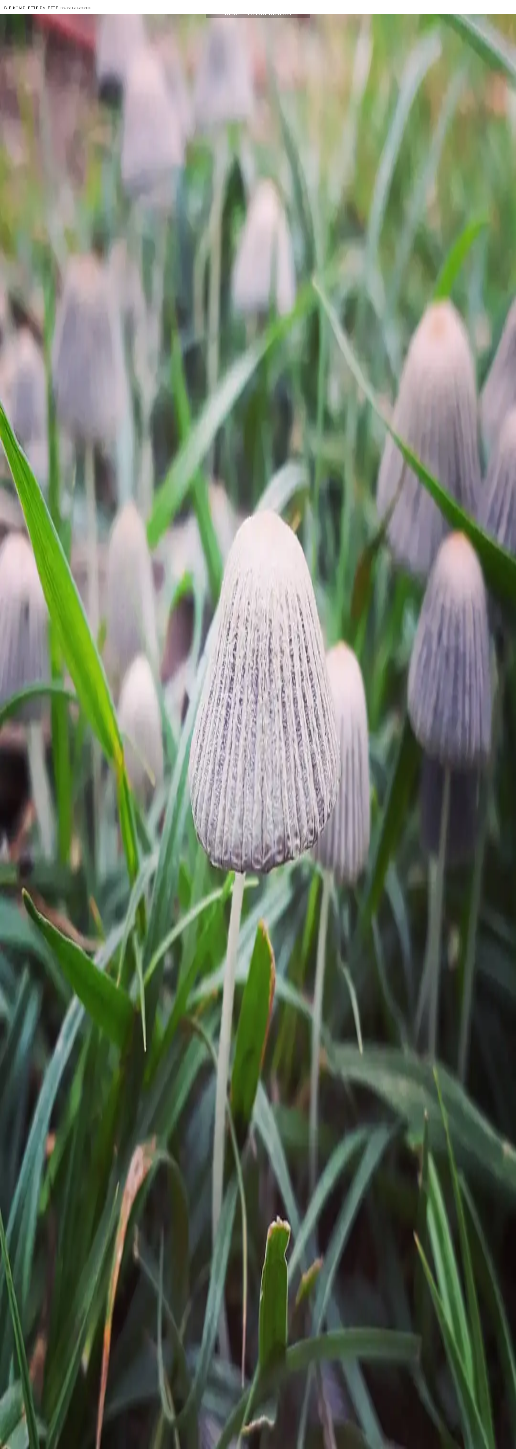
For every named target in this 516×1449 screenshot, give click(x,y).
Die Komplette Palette (31, 8)
